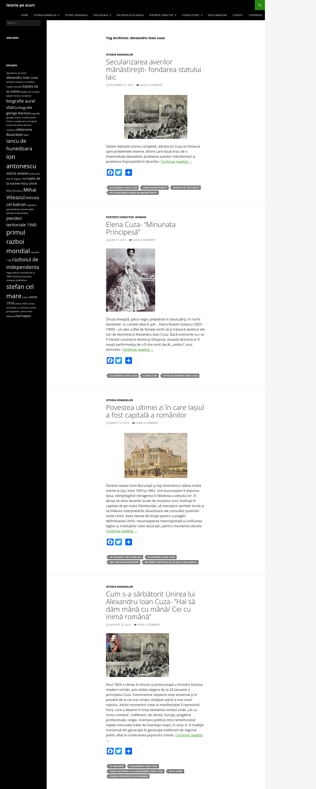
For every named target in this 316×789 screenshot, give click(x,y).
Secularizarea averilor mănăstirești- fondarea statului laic (153, 69)
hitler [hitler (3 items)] (26, 135)
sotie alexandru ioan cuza (180, 375)
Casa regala (100, 15)
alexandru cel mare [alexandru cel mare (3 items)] (16, 73)
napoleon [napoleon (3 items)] (32, 205)
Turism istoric (190, 15)
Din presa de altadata (130, 15)
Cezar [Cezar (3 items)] (9, 121)
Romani (140, 217)
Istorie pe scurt (20, 5)
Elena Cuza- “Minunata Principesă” (141, 228)
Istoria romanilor (45, 15)
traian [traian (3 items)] (25, 297)
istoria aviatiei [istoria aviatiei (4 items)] (17, 173)
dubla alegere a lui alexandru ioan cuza (136, 771)
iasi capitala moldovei (124, 562)
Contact (238, 15)
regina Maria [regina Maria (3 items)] (13, 272)
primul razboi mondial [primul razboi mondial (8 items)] (18, 241)
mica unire (176, 771)
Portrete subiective (161, 15)
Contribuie (255, 15)
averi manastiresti (155, 187)
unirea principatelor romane (129, 776)
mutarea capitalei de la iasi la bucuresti (171, 562)
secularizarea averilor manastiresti (133, 192)
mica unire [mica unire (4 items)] (28, 183)
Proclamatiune (217, 15)
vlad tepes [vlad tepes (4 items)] (23, 316)
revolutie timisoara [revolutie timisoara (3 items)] (22, 276)
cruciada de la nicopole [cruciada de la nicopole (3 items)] (25, 121)
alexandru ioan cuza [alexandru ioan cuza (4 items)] (22, 77)
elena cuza (150, 375)
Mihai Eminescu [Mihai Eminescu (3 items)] (14, 190)
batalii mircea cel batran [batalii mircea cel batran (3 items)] (18, 95)
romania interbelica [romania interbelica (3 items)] (16, 280)
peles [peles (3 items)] (31, 209)
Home (24, 15)
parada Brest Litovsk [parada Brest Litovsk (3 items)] (17, 209)
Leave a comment (151, 85)
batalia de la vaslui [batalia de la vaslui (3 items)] (30, 91)
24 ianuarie (117, 766)
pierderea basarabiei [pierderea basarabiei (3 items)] (17, 213)
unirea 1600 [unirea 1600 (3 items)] (21, 303)
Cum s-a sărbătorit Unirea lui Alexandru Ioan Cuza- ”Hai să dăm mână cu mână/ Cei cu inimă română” (150, 605)
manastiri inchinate (186, 187)
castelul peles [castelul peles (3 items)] (29, 117)
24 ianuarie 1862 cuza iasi (126, 557)
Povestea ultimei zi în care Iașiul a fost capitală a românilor (155, 411)
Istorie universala (76, 15)
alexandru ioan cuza (123, 187)
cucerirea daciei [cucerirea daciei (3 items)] (14, 125)
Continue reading (176, 161)
